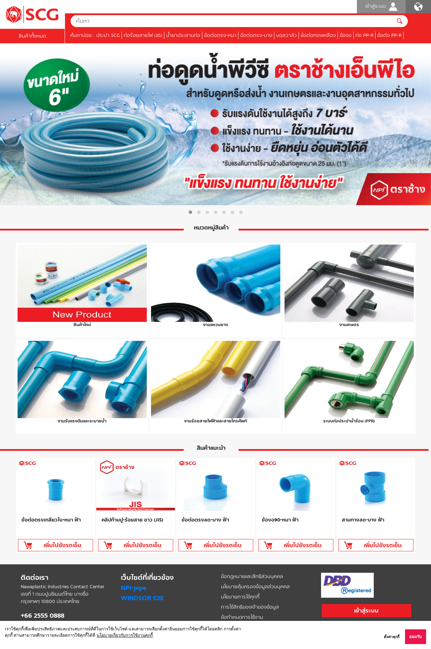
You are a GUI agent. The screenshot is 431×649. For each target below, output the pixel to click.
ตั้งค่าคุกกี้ (391, 637)
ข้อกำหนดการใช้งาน (242, 617)
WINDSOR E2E (142, 598)
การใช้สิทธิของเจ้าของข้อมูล (250, 607)
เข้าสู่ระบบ (381, 6)
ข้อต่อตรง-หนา (220, 35)
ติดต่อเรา (34, 577)
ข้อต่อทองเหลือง (318, 35)
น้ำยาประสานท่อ (183, 35)
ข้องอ (346, 35)
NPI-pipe (133, 588)
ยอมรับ (415, 636)
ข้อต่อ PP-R (389, 35)
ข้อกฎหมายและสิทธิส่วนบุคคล (252, 576)
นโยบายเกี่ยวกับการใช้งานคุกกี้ (125, 635)
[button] (190, 212)
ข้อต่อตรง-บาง (256, 35)
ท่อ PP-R (364, 35)
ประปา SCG (108, 35)
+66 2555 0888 (42, 615)
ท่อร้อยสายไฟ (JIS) (143, 35)
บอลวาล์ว (286, 35)
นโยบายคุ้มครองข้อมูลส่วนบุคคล (255, 586)
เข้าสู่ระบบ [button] (366, 610)
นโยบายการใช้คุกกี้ (240, 597)
